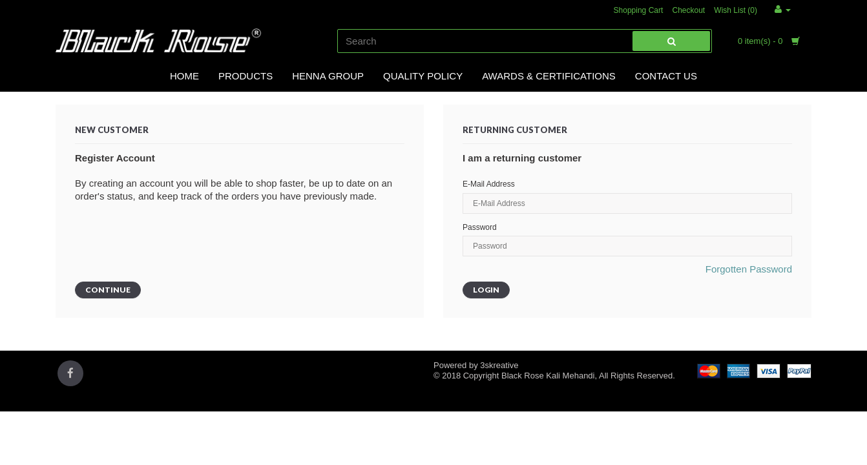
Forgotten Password (748, 269)
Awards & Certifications (549, 75)
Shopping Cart (638, 10)
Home (184, 75)
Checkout (688, 10)
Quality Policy (423, 75)
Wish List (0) (735, 10)
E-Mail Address (489, 184)
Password (480, 227)
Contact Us (666, 75)
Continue (108, 289)
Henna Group (328, 75)
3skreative (499, 365)
